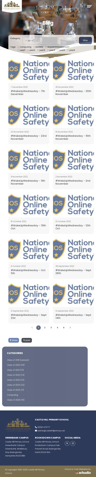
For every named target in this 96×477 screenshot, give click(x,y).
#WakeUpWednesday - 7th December (32, 92)
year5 (66, 50)
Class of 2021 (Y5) (11, 370)
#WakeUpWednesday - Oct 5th (32, 271)
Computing (8, 394)
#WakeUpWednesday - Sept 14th (77, 316)
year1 (26, 50)
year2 (36, 50)
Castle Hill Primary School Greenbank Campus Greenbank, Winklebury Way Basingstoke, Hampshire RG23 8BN (17, 448)
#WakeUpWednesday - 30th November (77, 92)
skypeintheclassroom (62, 46)
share (18, 340)
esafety (43, 46)
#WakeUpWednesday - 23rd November (33, 137)
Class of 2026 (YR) (11, 399)
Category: (20, 38)
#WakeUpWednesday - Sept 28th (77, 271)
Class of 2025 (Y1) (11, 390)
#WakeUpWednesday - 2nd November (77, 182)
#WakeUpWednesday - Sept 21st (33, 316)
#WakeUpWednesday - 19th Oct (32, 227)
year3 (46, 50)
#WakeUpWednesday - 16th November (77, 137)
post (30, 340)
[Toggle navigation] (89, 6)
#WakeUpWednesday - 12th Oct (77, 227)
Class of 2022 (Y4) (11, 375)
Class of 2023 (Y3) (11, 380)
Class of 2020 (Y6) (11, 365)
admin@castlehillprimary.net (51, 430)
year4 (56, 50)
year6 (76, 50)
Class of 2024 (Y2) (11, 385)
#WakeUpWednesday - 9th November (32, 182)
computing (29, 46)
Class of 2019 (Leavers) (14, 360)
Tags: (17, 46)
